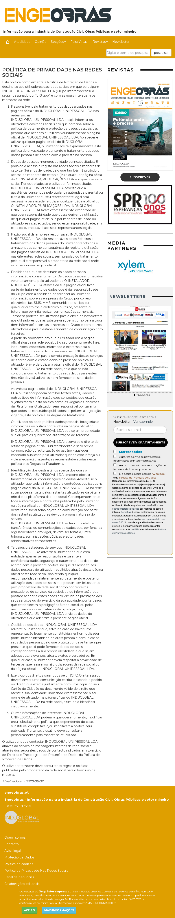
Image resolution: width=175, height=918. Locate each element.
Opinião (40, 42)
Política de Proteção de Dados (137, 477)
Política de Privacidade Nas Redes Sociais (36, 871)
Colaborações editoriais (21, 884)
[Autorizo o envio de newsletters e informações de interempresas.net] (114, 456)
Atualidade (22, 42)
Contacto (11, 844)
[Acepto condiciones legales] (114, 473)
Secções (58, 42)
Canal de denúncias (19, 877)
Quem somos (15, 837)
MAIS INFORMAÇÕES (59, 910)
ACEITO (29, 910)
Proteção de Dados (19, 857)
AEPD (136, 529)
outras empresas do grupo (125, 508)
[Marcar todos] (114, 451)
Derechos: (126, 512)
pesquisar (161, 53)
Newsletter (120, 42)
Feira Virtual (79, 42)
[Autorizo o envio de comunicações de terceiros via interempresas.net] (114, 464)
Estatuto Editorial (17, 806)
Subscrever (140, 177)
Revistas (100, 42)
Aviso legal (158, 473)
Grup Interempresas (54, 891)
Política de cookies (18, 864)
